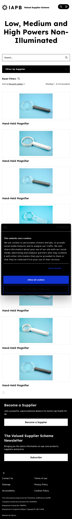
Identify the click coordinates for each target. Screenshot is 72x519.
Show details (54, 268)
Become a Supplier (36, 422)
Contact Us (7, 478)
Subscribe (36, 457)
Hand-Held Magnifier (15, 123)
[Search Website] (61, 7)
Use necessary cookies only (36, 289)
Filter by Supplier (15, 69)
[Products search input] (32, 57)
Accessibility (8, 490)
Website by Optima (9, 515)
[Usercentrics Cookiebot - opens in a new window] (56, 227)
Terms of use (40, 478)
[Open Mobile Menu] (66, 7)
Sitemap (6, 484)
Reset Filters (11, 78)
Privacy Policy (41, 484)
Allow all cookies (36, 280)
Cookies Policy (41, 490)
